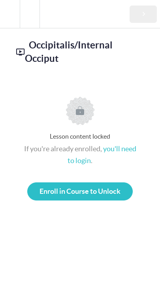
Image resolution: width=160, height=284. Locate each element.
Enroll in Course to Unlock (80, 191)
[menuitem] (30, 14)
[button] (10, 14)
